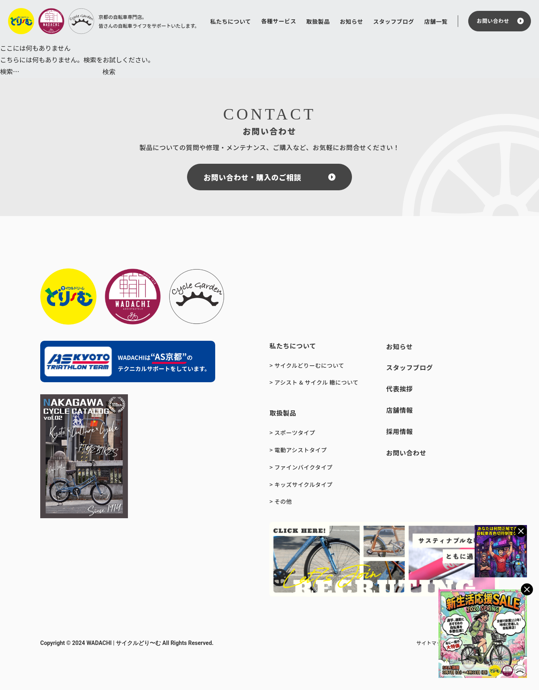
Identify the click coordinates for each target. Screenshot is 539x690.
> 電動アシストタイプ (298, 450)
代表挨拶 (399, 388)
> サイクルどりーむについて (307, 365)
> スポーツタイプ (292, 432)
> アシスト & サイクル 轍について (314, 382)
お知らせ (351, 21)
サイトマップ (431, 642)
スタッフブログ (393, 21)
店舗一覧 (436, 21)
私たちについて (230, 21)
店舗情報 (399, 410)
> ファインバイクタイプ (301, 467)
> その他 (281, 501)
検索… (9, 71)
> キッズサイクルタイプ (301, 484)
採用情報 (399, 431)
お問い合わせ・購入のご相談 (252, 177)
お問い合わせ (493, 21)
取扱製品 (317, 21)
